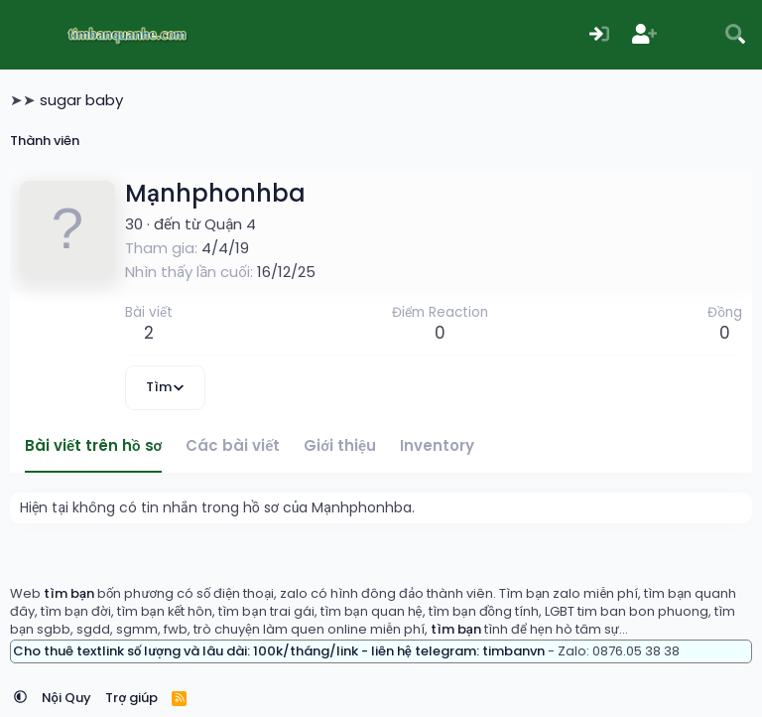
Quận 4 (230, 224)
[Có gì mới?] (690, 35)
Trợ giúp (131, 697)
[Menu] (27, 35)
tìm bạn (69, 593)
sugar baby (81, 99)
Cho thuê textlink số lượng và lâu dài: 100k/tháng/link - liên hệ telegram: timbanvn (279, 651)
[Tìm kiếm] (735, 35)
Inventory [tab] (437, 445)
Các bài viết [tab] (233, 445)
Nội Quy (66, 697)
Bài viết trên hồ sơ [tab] (93, 445)
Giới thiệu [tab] (340, 445)
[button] (20, 697)
